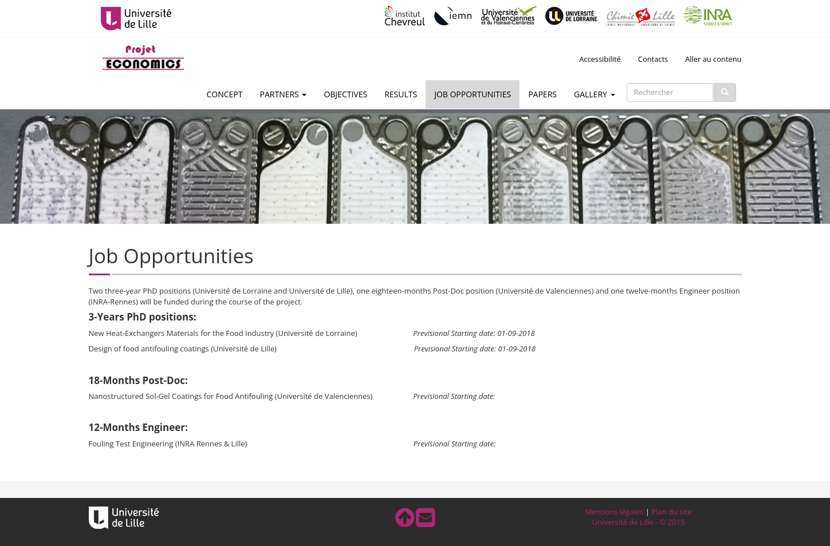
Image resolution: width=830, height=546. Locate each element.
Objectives (345, 94)
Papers (542, 94)
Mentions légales (614, 512)
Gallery (594, 94)
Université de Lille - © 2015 (638, 522)
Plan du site (671, 512)
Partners (283, 94)
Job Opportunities (472, 94)
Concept (225, 94)
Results (400, 94)
